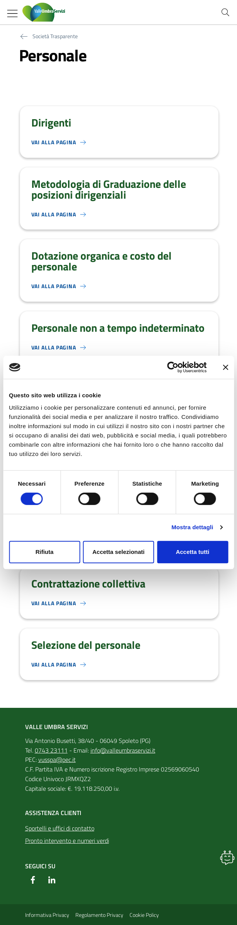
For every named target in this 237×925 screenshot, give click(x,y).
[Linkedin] (52, 879)
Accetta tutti (193, 552)
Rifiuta (45, 552)
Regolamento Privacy (99, 915)
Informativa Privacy (47, 915)
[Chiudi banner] (225, 367)
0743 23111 (51, 750)
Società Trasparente (55, 36)
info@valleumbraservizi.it (122, 750)
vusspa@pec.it (57, 759)
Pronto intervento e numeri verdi (67, 840)
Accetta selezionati (118, 552)
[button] (227, 857)
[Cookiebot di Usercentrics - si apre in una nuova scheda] (172, 367)
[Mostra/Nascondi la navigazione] (12, 13)
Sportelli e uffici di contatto (59, 828)
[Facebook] (33, 879)
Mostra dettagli (192, 527)
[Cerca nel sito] (225, 12)
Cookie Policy (144, 915)
